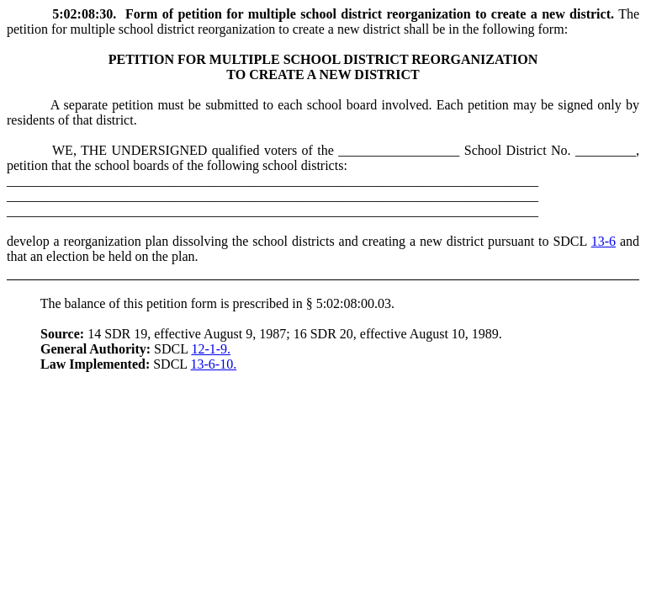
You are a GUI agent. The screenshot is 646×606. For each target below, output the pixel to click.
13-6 (603, 241)
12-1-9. (210, 349)
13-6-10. (214, 364)
